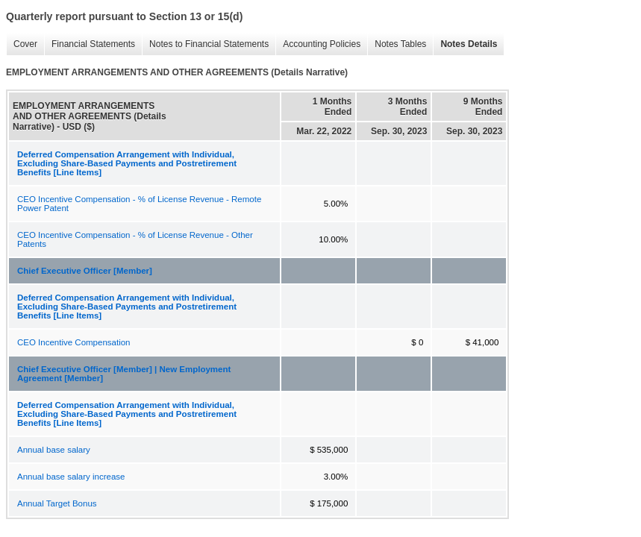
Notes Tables (396, 44)
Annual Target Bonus (57, 503)
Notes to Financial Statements (205, 44)
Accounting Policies (317, 44)
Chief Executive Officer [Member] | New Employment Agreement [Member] (124, 374)
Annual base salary (53, 449)
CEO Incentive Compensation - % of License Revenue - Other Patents (135, 239)
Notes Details (465, 44)
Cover (21, 44)
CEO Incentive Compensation (74, 342)
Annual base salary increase (71, 476)
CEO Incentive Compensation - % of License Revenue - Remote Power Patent (139, 204)
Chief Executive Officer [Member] (84, 270)
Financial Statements (89, 44)
